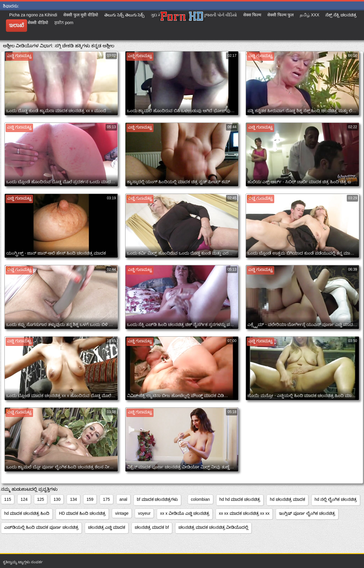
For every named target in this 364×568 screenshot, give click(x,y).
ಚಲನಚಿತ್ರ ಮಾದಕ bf (152, 527)
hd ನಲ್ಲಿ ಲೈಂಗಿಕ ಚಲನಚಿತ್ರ (336, 499)
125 (40, 499)
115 (7, 499)
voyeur (144, 513)
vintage (121, 513)
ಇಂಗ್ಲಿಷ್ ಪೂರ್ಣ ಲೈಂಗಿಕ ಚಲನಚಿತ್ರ (307, 513)
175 (106, 499)
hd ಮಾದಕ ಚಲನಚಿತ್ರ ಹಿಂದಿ (26, 513)
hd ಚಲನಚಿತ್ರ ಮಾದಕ (287, 499)
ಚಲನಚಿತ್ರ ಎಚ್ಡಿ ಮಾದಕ (106, 527)
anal (123, 499)
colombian (200, 499)
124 (24, 499)
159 (90, 499)
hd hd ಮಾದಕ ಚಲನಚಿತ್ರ (240, 499)
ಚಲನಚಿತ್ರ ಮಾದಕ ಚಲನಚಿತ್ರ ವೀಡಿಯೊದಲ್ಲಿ (213, 527)
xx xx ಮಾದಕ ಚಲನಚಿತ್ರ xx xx (244, 513)
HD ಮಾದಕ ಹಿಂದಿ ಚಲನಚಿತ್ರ (82, 513)
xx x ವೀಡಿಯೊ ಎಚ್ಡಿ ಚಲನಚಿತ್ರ (184, 513)
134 (73, 499)
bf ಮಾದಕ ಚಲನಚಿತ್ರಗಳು (157, 499)
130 (57, 499)
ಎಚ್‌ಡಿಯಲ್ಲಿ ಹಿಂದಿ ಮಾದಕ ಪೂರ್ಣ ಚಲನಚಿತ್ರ (41, 527)
